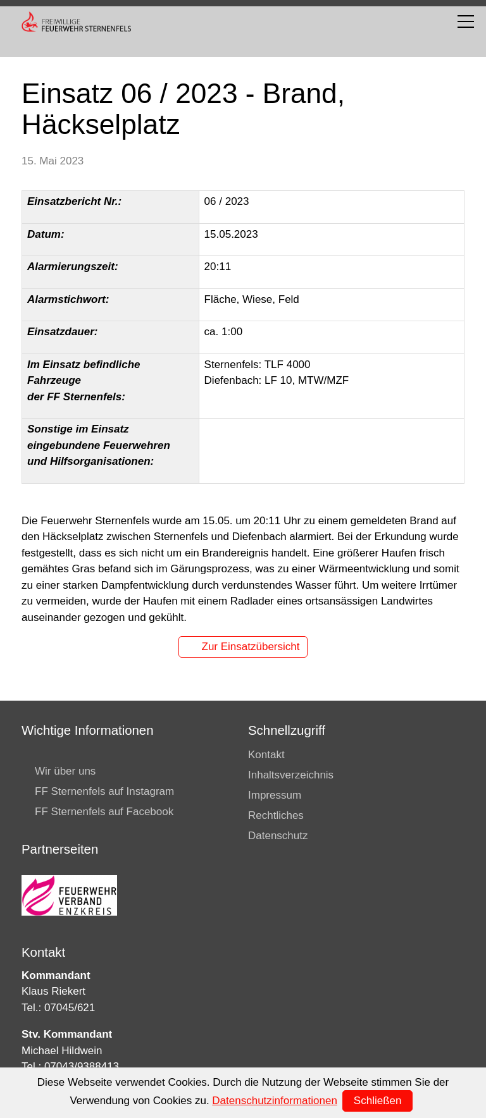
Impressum (274, 795)
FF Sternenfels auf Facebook (104, 812)
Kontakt (266, 755)
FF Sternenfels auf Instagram (104, 791)
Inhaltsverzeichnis (290, 775)
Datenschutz (278, 836)
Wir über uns (65, 771)
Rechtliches (276, 815)
